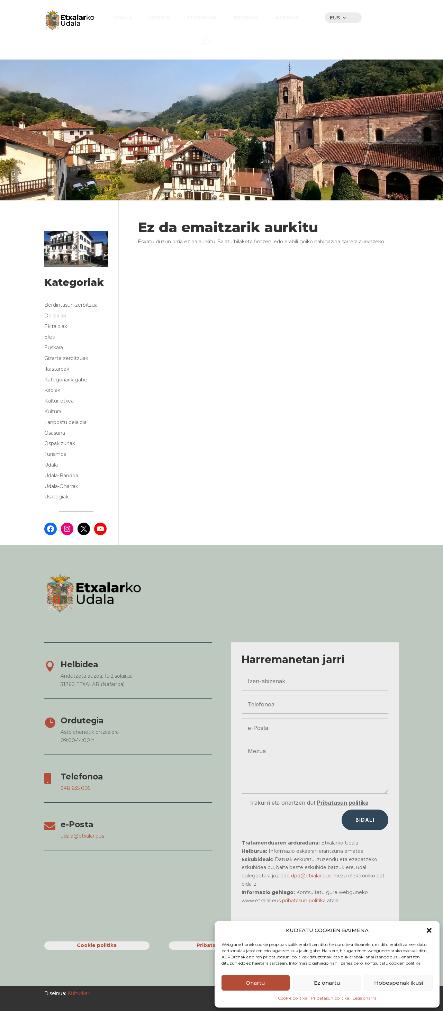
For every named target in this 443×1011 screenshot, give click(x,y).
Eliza (49, 337)
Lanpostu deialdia (65, 422)
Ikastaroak (56, 369)
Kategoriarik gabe (65, 380)
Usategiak (56, 497)
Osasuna (54, 433)
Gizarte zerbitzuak (66, 358)
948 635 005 (75, 788)
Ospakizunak (59, 443)
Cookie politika (292, 998)
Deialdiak (55, 316)
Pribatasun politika (330, 998)
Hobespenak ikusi (398, 983)
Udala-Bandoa (61, 475)
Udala (51, 465)
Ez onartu (327, 983)
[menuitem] (122, 17)
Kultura (52, 411)
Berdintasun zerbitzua (71, 305)
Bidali (364, 820)
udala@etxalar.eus (82, 836)
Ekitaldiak (55, 326)
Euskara (53, 347)
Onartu (255, 983)
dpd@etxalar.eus (311, 876)
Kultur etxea (59, 401)
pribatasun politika (304, 900)
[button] (429, 930)
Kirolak (52, 390)
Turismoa (55, 454)
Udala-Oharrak (61, 486)
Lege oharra (365, 998)
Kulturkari (78, 993)
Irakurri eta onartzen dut (305, 802)
